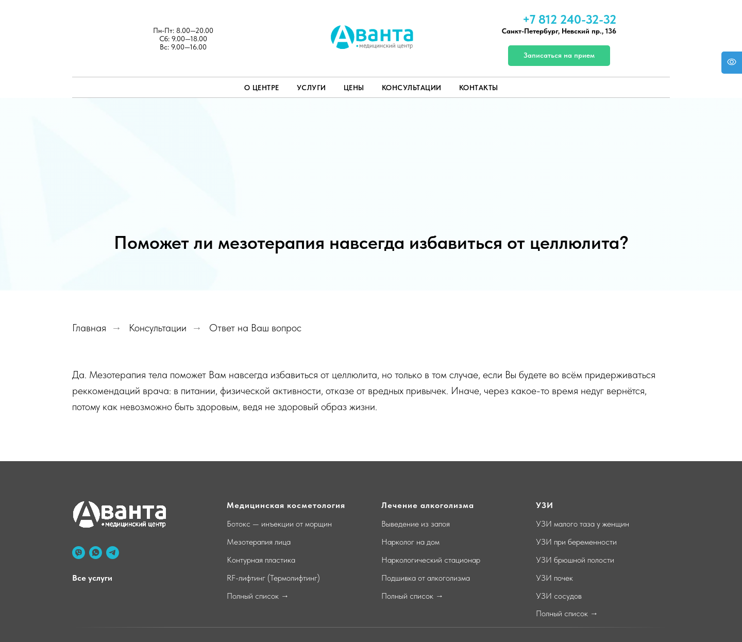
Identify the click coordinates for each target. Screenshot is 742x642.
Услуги (311, 87)
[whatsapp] (95, 552)
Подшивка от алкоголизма (425, 578)
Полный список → (258, 596)
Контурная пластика (261, 560)
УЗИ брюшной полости (575, 560)
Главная (89, 328)
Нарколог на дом (410, 542)
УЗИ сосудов (559, 596)
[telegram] (112, 552)
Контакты (478, 87)
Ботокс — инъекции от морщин (279, 524)
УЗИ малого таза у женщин (582, 524)
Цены (354, 87)
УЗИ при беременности (576, 542)
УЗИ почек (554, 578)
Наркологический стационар (430, 560)
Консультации (412, 87)
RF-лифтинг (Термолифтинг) (273, 578)
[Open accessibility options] (731, 63)
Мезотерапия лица (259, 542)
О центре (261, 87)
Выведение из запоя (415, 524)
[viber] (78, 552)
